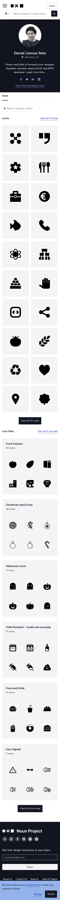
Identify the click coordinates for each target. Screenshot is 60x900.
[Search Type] (7, 14)
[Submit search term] (54, 14)
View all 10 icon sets (48, 431)
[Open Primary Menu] (5, 6)
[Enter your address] (30, 857)
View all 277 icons (49, 118)
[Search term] (31, 14)
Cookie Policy (33, 885)
